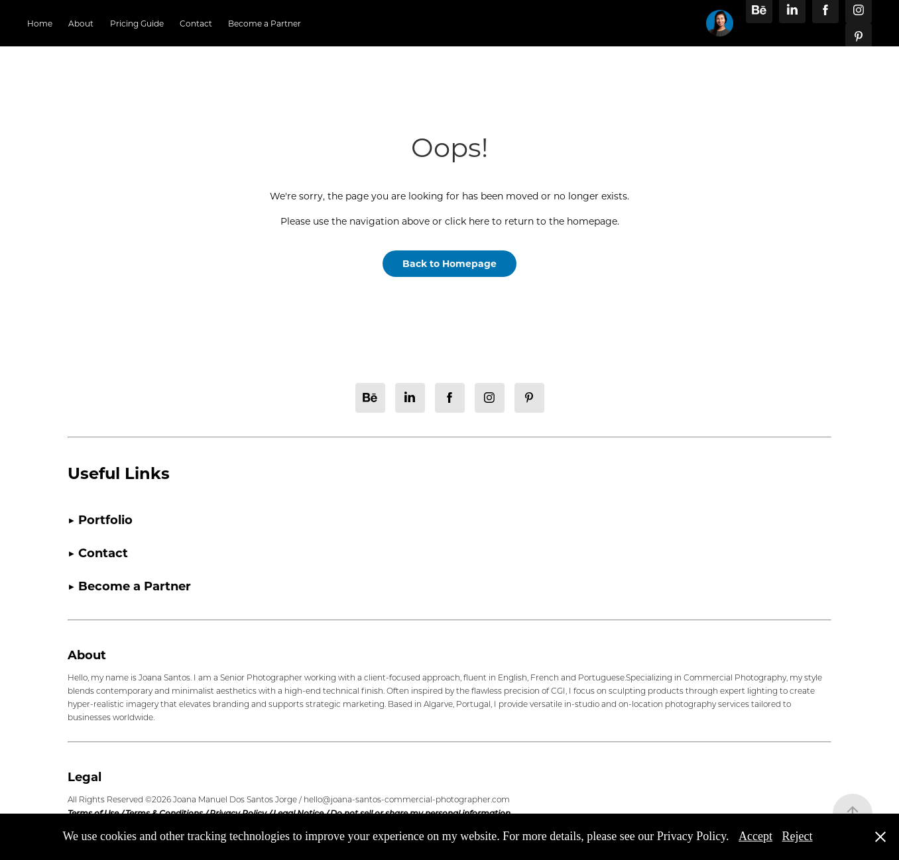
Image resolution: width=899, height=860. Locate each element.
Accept (755, 836)
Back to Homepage (449, 263)
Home (39, 23)
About (80, 23)
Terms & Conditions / (167, 813)
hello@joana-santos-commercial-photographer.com (407, 799)
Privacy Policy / (241, 813)
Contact (196, 23)
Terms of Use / (96, 813)
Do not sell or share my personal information (420, 813)
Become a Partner (264, 23)
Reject (797, 836)
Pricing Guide (137, 23)
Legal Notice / (301, 813)
